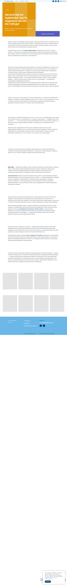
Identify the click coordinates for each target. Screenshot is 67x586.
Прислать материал (30, 326)
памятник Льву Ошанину (37, 117)
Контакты (41, 320)
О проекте (27, 321)
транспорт (27, 1)
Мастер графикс (12, 320)
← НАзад (7, 9)
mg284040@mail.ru (46, 323)
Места (16, 1)
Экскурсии (22, 1)
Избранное (64, 1)
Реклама (26, 323)
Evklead (10, 322)
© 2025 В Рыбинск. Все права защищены (47, 333)
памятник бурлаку (39, 99)
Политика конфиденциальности (30, 333)
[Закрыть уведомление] (64, 572)
